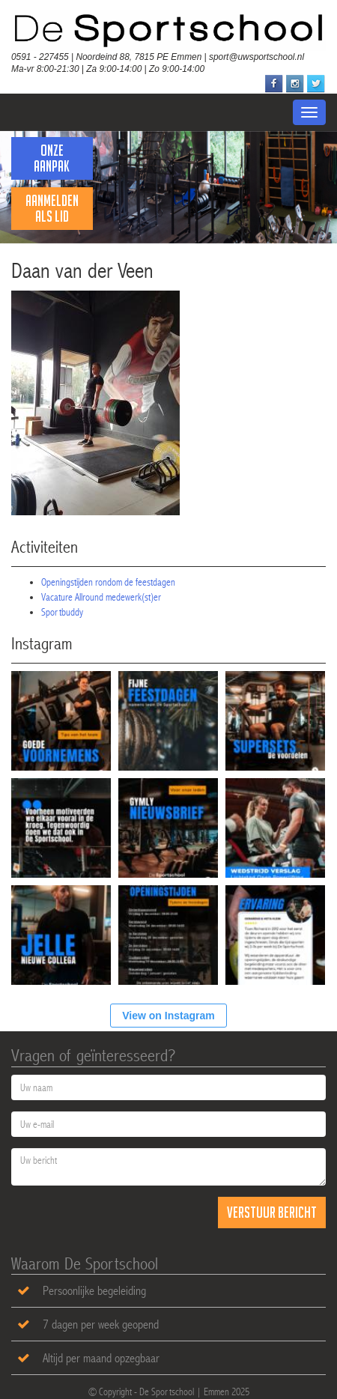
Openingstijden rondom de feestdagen (108, 582)
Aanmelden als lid (52, 208)
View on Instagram (168, 1016)
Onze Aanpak (52, 158)
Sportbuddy (62, 612)
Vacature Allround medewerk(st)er (101, 597)
